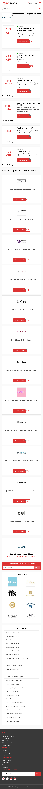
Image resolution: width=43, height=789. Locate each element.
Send (37, 567)
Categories (5, 750)
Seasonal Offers (7, 757)
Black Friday (33, 3)
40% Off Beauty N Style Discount (21, 340)
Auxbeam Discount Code (13, 651)
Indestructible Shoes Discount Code (16, 658)
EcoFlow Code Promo (12, 636)
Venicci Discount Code (12, 669)
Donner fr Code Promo (12, 632)
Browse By (6, 747)
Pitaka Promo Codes (12, 640)
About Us (5, 740)
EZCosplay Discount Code (13, 665)
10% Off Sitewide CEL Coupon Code (21, 521)
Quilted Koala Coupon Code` (14, 702)
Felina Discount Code (12, 684)
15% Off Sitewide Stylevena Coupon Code (21, 280)
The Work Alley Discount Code (15, 673)
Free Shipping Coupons (9, 753)
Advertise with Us (7, 743)
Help (4, 733)
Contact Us (5, 738)
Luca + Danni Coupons (12, 721)
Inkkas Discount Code (12, 695)
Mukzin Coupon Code (12, 654)
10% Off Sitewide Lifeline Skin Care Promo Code (21, 461)
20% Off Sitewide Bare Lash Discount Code (21, 370)
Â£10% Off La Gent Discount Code (21, 310)
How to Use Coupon (8, 736)
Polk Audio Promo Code (12, 717)
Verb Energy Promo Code (13, 713)
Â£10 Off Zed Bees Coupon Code (21, 219)
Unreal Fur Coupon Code (13, 699)
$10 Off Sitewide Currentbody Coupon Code (21, 491)
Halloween (5, 767)
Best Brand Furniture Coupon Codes (16, 706)
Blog (3, 755)
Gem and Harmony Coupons (14, 677)
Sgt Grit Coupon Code (12, 691)
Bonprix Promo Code (12, 643)
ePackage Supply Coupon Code (15, 688)
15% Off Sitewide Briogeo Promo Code (21, 189)
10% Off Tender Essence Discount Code (21, 249)
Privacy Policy (6, 745)
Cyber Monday (6, 760)
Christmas (5, 765)
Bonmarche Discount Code (13, 680)
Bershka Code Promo (12, 647)
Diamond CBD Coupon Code (14, 662)
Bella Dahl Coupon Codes (13, 710)
